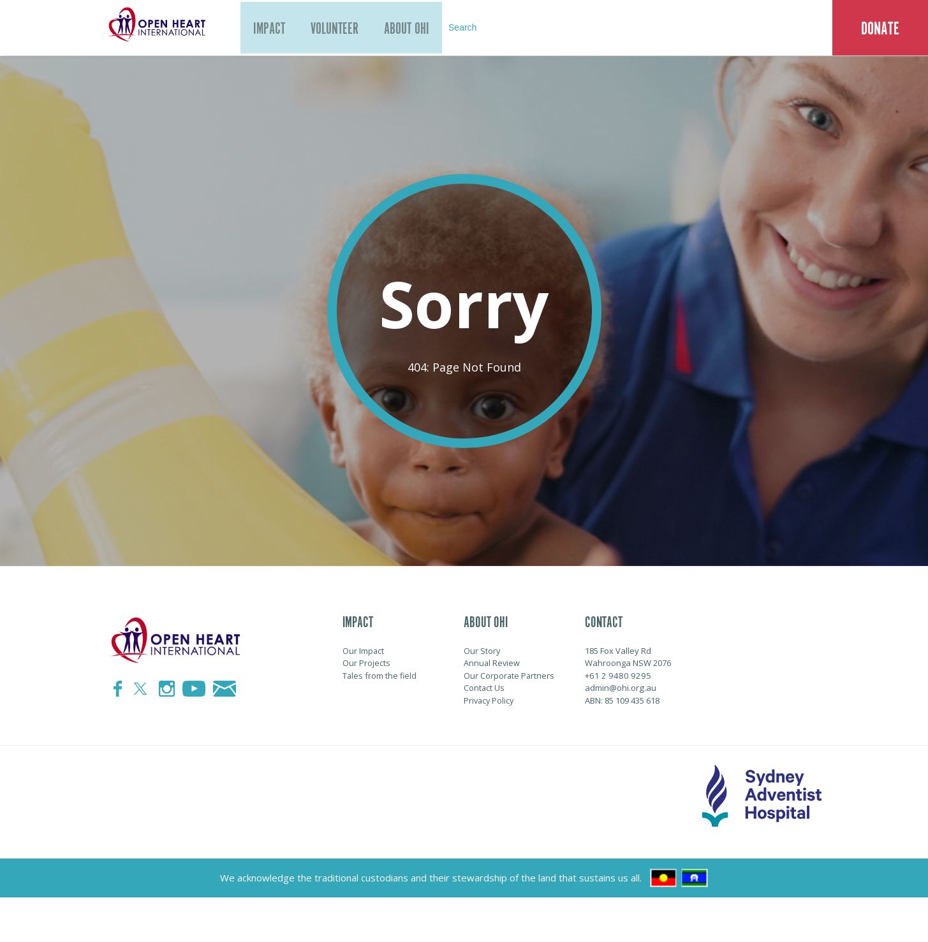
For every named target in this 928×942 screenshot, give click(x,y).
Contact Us (484, 687)
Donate (880, 29)
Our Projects (366, 663)
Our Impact (363, 650)
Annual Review (492, 663)
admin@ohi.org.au (620, 687)
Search (487, 28)
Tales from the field (380, 675)
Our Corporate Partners (510, 675)
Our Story (482, 650)
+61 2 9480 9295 (614, 675)
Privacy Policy (490, 700)
